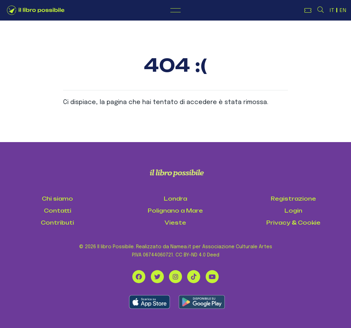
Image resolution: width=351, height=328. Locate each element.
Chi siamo (57, 198)
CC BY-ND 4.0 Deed (197, 255)
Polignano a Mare (175, 210)
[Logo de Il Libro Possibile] (35, 10)
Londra (175, 198)
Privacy (278, 222)
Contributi (57, 222)
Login (293, 210)
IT (332, 10)
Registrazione (293, 198)
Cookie (309, 222)
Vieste (175, 222)
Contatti (57, 210)
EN (343, 10)
